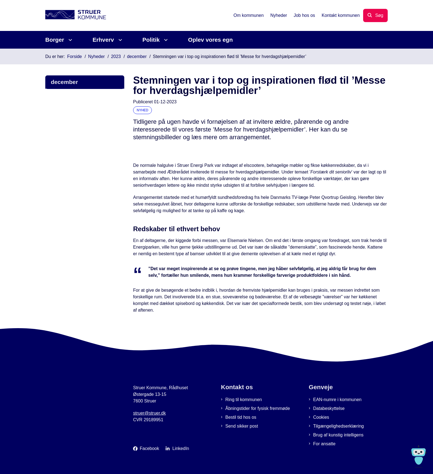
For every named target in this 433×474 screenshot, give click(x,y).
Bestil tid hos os (240, 417)
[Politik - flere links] (165, 40)
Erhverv (103, 39)
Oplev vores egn (210, 39)
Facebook (149, 448)
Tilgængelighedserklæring (338, 426)
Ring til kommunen (243, 399)
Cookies (321, 417)
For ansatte (324, 443)
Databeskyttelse (329, 408)
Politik (151, 39)
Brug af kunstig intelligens (338, 435)
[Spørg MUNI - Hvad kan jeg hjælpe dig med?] (418, 456)
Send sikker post (241, 426)
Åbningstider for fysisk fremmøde (257, 408)
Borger (54, 39)
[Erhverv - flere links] (119, 40)
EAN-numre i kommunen (337, 399)
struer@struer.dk (149, 413)
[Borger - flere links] (69, 40)
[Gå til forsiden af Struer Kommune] (75, 15)
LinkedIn (180, 448)
